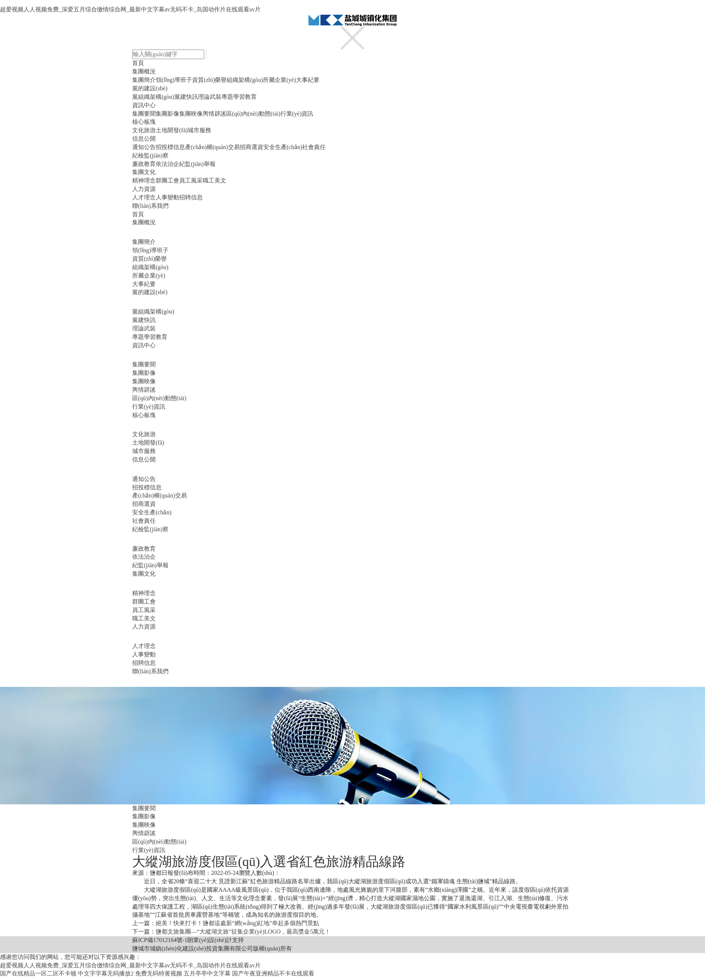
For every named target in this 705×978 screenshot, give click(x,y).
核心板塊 (144, 122)
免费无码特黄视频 (158, 973)
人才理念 (144, 197)
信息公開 (144, 138)
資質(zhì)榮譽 (209, 80)
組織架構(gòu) (245, 80)
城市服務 (199, 130)
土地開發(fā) (172, 130)
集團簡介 (144, 80)
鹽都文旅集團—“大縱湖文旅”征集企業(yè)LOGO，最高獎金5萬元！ (243, 931)
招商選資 (251, 147)
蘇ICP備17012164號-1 (159, 940)
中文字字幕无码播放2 (106, 973)
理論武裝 (209, 97)
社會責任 (314, 147)
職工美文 (214, 180)
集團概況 (144, 71)
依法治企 (167, 164)
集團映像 (191, 114)
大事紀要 (307, 80)
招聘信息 (191, 197)
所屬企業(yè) (279, 80)
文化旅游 (144, 130)
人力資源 (144, 189)
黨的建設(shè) (149, 88)
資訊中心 (144, 105)
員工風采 (191, 180)
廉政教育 (144, 164)
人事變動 (167, 197)
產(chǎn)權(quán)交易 (212, 147)
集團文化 (144, 172)
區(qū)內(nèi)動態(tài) (253, 114)
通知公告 (144, 147)
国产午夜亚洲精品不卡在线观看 (273, 973)
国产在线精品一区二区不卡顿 (38, 973)
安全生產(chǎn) (283, 147)
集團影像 (167, 114)
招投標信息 (170, 147)
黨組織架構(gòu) (153, 97)
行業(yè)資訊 (297, 114)
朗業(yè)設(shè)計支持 (215, 940)
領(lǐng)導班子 (174, 80)
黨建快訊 (186, 97)
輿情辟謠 (214, 114)
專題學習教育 (239, 97)
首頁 (138, 63)
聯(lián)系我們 (150, 206)
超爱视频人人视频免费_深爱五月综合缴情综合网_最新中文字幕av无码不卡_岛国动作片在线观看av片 (130, 9)
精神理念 (144, 180)
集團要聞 (144, 114)
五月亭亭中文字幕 (207, 973)
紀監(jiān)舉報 (197, 164)
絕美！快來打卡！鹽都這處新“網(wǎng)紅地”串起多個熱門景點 (237, 923)
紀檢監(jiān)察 (150, 155)
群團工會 (167, 180)
